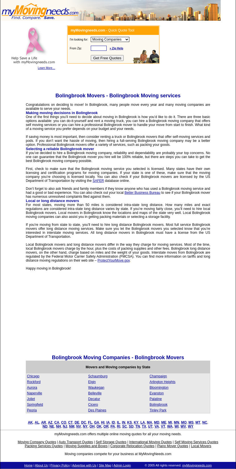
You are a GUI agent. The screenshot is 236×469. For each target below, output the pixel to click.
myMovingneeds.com (197, 465)
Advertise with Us (84, 465)
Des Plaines (97, 410)
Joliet (31, 399)
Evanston (156, 393)
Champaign (158, 376)
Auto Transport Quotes (76, 442)
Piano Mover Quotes (172, 446)
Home (28, 465)
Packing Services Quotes (44, 446)
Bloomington (158, 388)
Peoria (32, 410)
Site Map (105, 465)
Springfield (35, 405)
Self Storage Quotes (111, 442)
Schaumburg (98, 376)
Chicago (33, 376)
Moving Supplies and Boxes (87, 446)
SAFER (98, 181)
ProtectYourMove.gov (114, 260)
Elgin (92, 382)
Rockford (34, 382)
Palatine (155, 399)
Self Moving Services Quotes (196, 442)
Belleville (95, 393)
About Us (41, 465)
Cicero (93, 405)
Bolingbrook (158, 405)
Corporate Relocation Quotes (132, 446)
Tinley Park (158, 410)
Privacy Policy (60, 465)
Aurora (32, 388)
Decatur (94, 399)
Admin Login (122, 465)
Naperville (34, 393)
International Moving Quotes (150, 442)
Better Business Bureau (142, 193)
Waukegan (96, 388)
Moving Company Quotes (37, 442)
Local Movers (201, 446)
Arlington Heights (162, 382)
